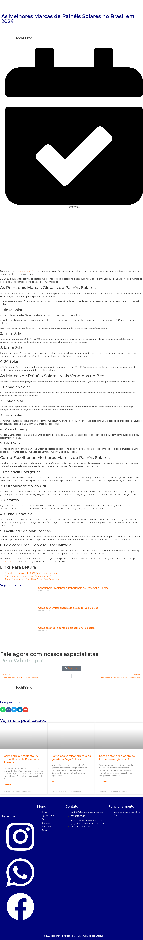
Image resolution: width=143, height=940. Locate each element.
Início (66, 6)
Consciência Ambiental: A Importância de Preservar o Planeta (73, 588)
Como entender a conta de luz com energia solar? (66, 628)
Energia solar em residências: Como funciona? (28, 576)
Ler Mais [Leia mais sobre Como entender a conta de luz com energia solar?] (103, 782)
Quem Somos (81, 6)
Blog (136, 6)
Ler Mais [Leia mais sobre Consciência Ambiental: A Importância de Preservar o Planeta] (7, 785)
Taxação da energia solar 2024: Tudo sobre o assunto (31, 573)
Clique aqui (5, 561)
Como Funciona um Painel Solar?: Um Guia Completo (32, 579)
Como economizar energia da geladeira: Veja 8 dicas (68, 608)
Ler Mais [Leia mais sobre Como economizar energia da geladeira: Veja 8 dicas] (55, 782)
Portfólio (111, 6)
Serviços (98, 6)
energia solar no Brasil (26, 271)
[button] (3, 709)
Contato (125, 6)
